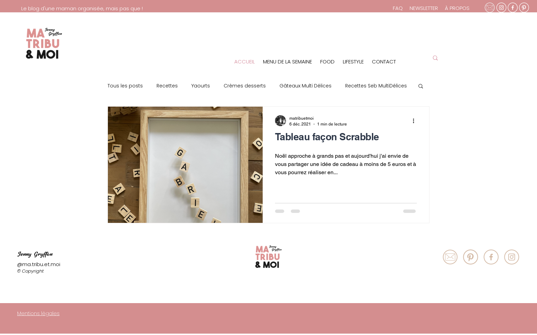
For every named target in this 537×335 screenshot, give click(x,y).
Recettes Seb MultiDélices (376, 86)
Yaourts (200, 86)
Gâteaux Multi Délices (305, 86)
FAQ (398, 8)
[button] (420, 87)
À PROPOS (457, 8)
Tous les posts (125, 86)
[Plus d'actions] (416, 121)
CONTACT (384, 61)
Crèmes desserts (245, 86)
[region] (379, 41)
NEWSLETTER (424, 8)
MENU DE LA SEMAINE (287, 61)
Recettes (167, 86)
